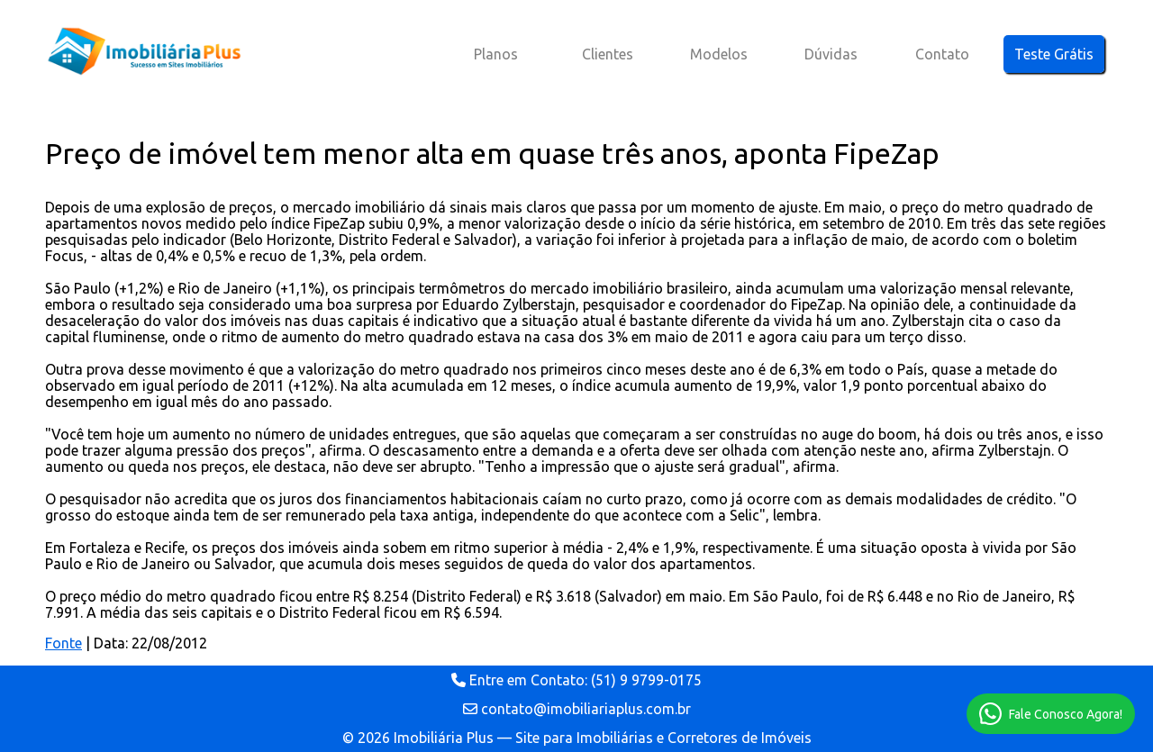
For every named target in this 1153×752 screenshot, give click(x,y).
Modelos (719, 54)
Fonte (63, 643)
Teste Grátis (1054, 54)
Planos (496, 54)
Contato (942, 54)
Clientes (607, 54)
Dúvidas (831, 54)
